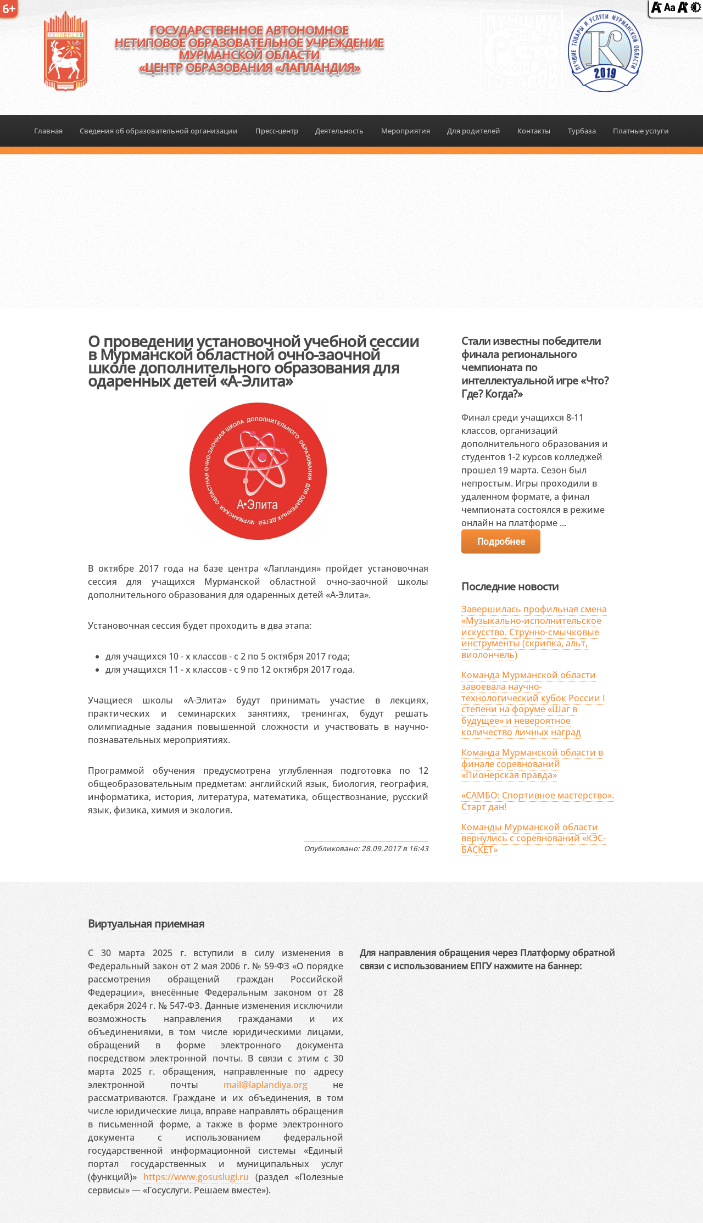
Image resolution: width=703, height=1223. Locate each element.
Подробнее (501, 541)
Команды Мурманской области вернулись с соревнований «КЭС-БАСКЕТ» (533, 838)
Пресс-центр (276, 131)
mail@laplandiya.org (266, 1085)
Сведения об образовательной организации (159, 131)
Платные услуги (641, 131)
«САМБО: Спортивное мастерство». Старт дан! (537, 801)
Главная (48, 131)
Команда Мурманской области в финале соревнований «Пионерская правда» (532, 763)
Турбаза (582, 131)
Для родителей (473, 131)
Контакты (533, 131)
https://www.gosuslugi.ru (196, 1177)
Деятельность (339, 131)
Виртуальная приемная (146, 923)
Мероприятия (405, 131)
